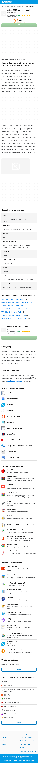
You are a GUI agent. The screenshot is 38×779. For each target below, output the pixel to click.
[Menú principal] (36, 2)
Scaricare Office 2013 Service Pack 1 (13, 299)
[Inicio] (2, 7)
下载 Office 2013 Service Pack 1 (11, 312)
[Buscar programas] (32, 2)
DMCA (22, 748)
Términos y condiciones (27, 734)
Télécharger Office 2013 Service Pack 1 (14, 318)
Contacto (4, 737)
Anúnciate (4, 741)
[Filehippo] (6, 2)
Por (11, 15)
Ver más (19, 669)
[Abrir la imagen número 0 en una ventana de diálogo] (15, 166)
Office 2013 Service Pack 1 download (13, 315)
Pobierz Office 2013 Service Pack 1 (12, 306)
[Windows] (7, 7)
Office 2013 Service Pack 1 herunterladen (14, 309)
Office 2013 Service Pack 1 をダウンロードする (16, 302)
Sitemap (4, 744)
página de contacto (14, 381)
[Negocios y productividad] (17, 7)
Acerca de (4, 734)
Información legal (25, 744)
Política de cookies (26, 737)
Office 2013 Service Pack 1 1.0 (11, 664)
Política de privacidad (27, 741)
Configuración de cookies (28, 751)
